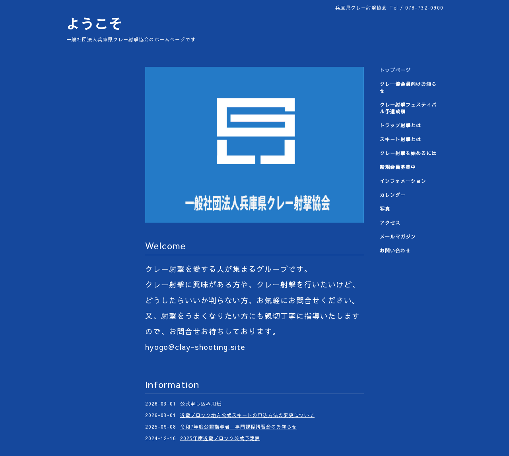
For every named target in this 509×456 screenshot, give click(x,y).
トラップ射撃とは (400, 125)
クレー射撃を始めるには (408, 153)
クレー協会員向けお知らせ (408, 87)
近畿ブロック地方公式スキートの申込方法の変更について (247, 415)
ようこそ (94, 23)
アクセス (390, 222)
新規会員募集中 (398, 167)
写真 (385, 209)
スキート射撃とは (400, 139)
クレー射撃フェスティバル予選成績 (408, 107)
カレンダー (393, 195)
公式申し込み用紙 (200, 403)
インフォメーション (403, 181)
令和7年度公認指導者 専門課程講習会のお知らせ (238, 426)
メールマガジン (398, 236)
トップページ (395, 70)
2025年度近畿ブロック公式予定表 (220, 438)
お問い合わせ (395, 250)
